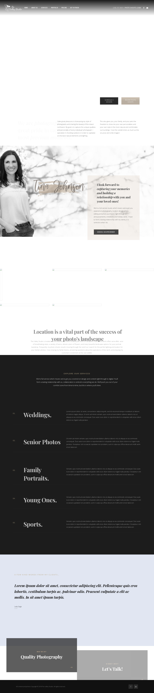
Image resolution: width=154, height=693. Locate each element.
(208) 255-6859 (118, 8)
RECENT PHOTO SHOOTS (130, 101)
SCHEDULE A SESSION (109, 101)
